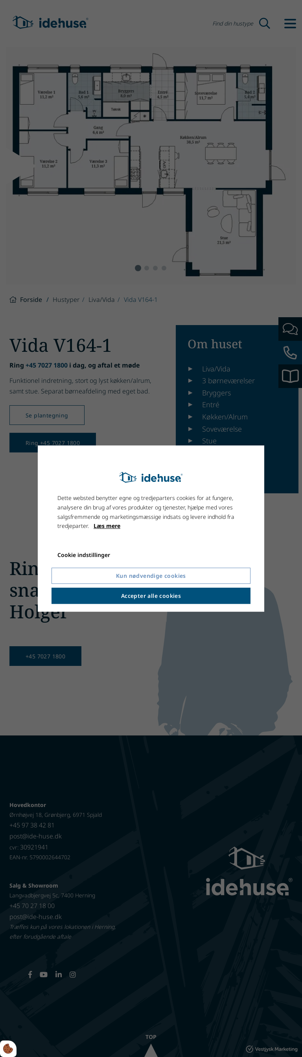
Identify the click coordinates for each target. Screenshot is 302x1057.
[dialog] (151, 528)
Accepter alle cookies (151, 595)
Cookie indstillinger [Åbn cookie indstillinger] (83, 555)
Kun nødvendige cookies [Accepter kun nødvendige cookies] (151, 575)
